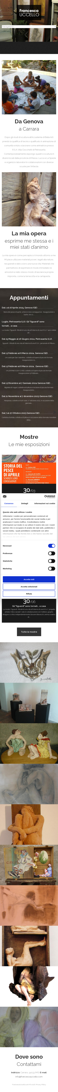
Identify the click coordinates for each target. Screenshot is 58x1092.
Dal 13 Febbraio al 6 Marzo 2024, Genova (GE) (25, 353)
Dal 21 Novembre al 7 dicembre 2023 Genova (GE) (27, 396)
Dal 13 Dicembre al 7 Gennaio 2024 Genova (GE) (26, 383)
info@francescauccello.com (29, 1076)
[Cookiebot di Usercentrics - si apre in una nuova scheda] (44, 496)
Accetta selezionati (29, 586)
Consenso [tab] (8, 503)
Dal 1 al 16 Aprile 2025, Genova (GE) (19, 307)
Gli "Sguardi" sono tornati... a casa (29, 606)
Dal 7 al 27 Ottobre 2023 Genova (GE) (20, 413)
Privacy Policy (41, 1084)
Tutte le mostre (29, 632)
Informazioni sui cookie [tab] (44, 503)
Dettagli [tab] (24, 503)
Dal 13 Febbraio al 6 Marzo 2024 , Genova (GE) (25, 366)
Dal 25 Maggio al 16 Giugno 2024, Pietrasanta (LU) (27, 339)
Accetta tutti (29, 579)
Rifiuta (29, 594)
